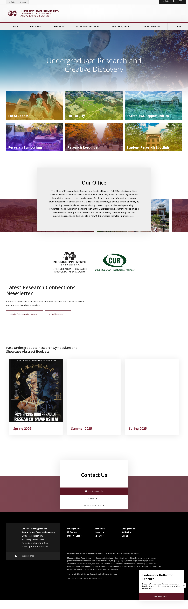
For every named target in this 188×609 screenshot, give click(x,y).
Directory (24, 1)
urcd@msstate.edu (94, 500)
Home (15, 26)
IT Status (72, 541)
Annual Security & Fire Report (128, 563)
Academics (99, 538)
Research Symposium (121, 26)
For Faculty (59, 26)
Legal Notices (110, 563)
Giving (125, 545)
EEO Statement (88, 563)
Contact (177, 26)
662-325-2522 (94, 508)
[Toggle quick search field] (180, 2)
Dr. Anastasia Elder (94, 515)
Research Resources (152, 26)
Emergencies (73, 538)
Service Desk (97, 588)
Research (99, 541)
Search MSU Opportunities (88, 26)
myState (13, 1)
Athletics (126, 541)
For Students (36, 26)
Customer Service (74, 563)
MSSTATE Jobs (74, 545)
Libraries (98, 545)
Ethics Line (99, 563)
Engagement (128, 538)
